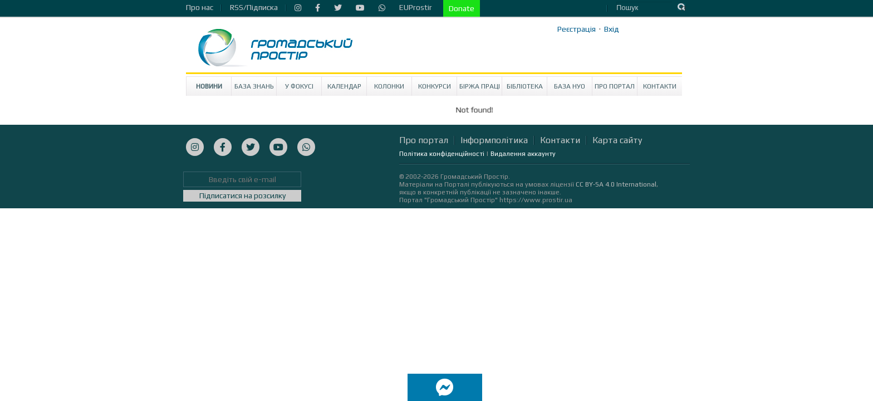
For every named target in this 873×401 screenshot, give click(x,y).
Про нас (199, 7)
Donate (461, 8)
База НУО (569, 86)
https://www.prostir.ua (535, 200)
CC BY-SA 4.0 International (616, 184)
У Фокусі (299, 86)
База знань (254, 86)
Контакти (659, 86)
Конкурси (434, 86)
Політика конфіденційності (441, 154)
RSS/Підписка (254, 7)
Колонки (389, 86)
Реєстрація (576, 29)
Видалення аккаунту (523, 154)
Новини (209, 86)
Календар (344, 86)
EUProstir (415, 7)
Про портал (615, 86)
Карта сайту (617, 140)
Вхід (611, 29)
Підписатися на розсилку (242, 195)
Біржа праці (479, 86)
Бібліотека (525, 86)
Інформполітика (494, 140)
